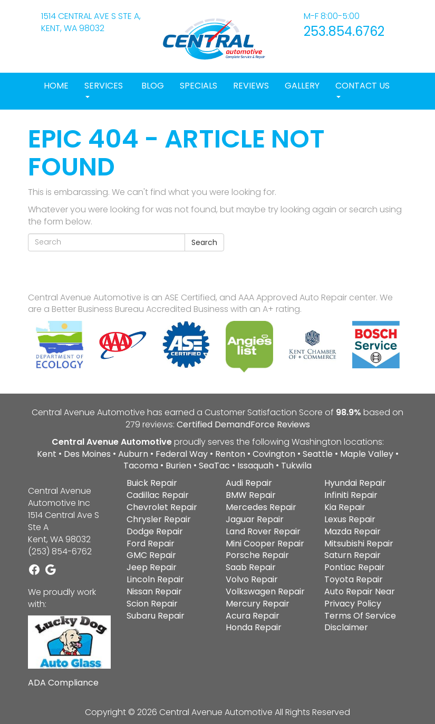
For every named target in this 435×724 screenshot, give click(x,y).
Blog (152, 86)
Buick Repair (152, 483)
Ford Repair (151, 543)
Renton (230, 454)
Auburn (133, 454)
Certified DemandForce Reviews (243, 424)
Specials (198, 86)
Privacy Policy (352, 604)
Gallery (302, 86)
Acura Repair (252, 616)
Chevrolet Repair (162, 507)
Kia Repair (344, 507)
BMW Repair (251, 495)
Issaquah (255, 465)
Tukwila (296, 465)
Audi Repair (249, 483)
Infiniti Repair (351, 495)
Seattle (318, 454)
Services (103, 89)
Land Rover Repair (263, 531)
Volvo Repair (252, 579)
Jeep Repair (152, 567)
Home (56, 86)
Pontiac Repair (354, 567)
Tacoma (140, 465)
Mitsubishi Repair (358, 543)
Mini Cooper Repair (265, 543)
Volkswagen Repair (265, 591)
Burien (178, 465)
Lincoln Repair (155, 579)
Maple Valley (366, 454)
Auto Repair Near (359, 591)
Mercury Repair (257, 604)
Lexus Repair (349, 519)
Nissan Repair (154, 591)
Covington (274, 454)
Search (204, 242)
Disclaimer (346, 627)
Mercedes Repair (261, 507)
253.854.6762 (344, 31)
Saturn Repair (352, 555)
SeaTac (214, 465)
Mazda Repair (352, 531)
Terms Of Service (360, 616)
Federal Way (182, 454)
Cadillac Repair (158, 495)
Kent (46, 454)
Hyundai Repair (355, 483)
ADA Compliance (63, 683)
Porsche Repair (257, 555)
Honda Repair (254, 627)
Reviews (251, 86)
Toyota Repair (353, 579)
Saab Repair (251, 567)
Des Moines (87, 454)
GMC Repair (151, 555)
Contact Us (362, 89)
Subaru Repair (156, 616)
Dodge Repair (155, 531)
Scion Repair (152, 604)
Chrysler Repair (159, 519)
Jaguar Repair (255, 519)
